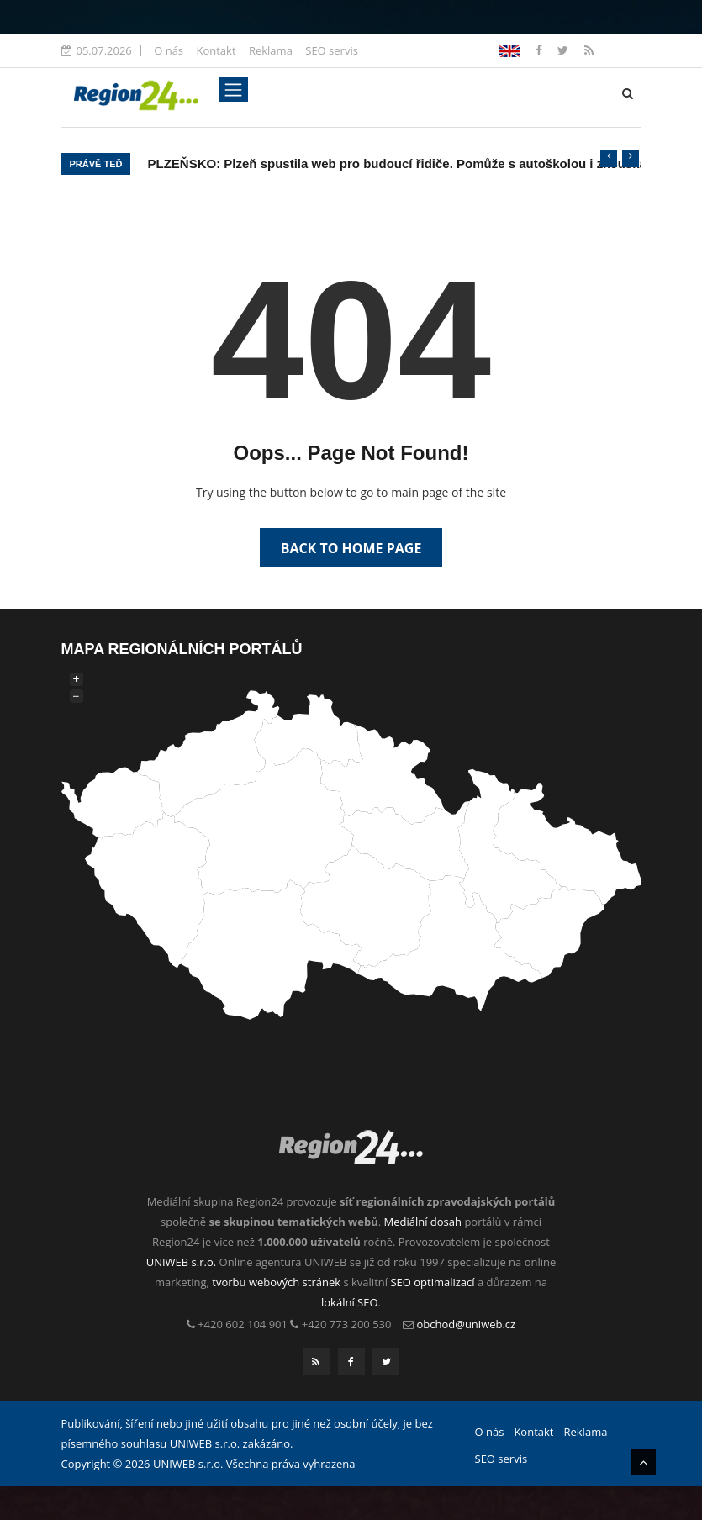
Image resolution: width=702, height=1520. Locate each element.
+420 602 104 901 (243, 1324)
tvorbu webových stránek (276, 1282)
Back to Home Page (351, 548)
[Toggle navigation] (233, 89)
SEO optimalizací (432, 1282)
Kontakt (215, 50)
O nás (168, 50)
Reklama (271, 50)
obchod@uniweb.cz (466, 1324)
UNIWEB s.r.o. (181, 1261)
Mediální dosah (422, 1221)
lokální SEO (349, 1302)
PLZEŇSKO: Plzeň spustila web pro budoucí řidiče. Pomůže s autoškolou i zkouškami (404, 163)
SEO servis (331, 50)
